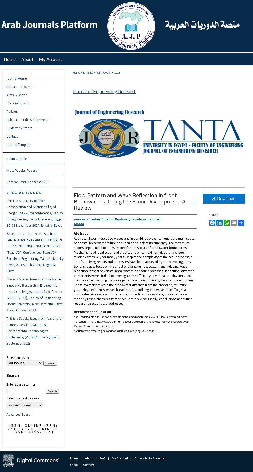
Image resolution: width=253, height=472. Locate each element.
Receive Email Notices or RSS (28, 182)
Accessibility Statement (151, 458)
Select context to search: (24, 398)
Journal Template (18, 144)
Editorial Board (17, 103)
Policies (12, 111)
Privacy (74, 464)
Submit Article (16, 159)
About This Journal (19, 86)
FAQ (102, 458)
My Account (120, 458)
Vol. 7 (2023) (103, 72)
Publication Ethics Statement (27, 120)
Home (76, 72)
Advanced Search (19, 414)
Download (224, 198)
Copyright (88, 464)
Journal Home (16, 78)
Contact (12, 136)
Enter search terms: (20, 384)
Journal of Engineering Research (104, 91)
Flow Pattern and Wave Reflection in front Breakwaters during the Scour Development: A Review (129, 201)
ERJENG (88, 72)
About (89, 458)
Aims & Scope (16, 95)
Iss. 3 (117, 72)
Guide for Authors (19, 128)
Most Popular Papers (21, 170)
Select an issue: (17, 357)
